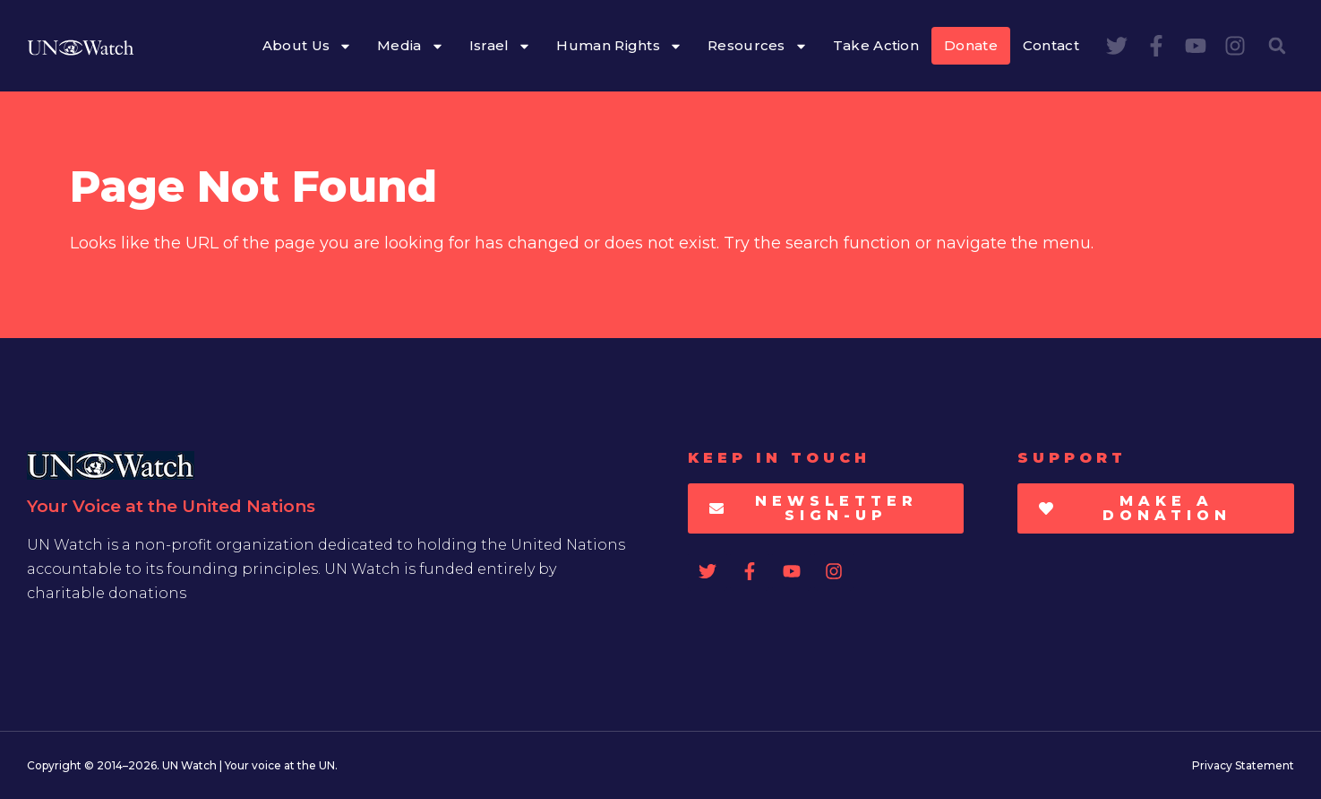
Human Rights (619, 46)
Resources (758, 46)
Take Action (876, 45)
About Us (307, 46)
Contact (1051, 45)
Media (410, 46)
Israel (500, 46)
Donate (971, 45)
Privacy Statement (1243, 765)
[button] (1277, 46)
